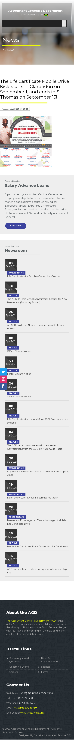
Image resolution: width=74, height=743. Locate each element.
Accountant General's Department (35, 10)
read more (15, 226)
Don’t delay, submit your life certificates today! (32, 497)
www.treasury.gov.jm (32, 712)
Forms (44, 672)
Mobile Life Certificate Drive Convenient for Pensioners (37, 546)
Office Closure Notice (19, 351)
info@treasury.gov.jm (25, 707)
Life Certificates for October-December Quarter (33, 276)
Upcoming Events (19, 666)
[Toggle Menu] (64, 23)
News (10, 49)
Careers (13, 672)
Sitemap (45, 666)
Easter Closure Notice (19, 374)
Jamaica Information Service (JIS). (53, 735)
